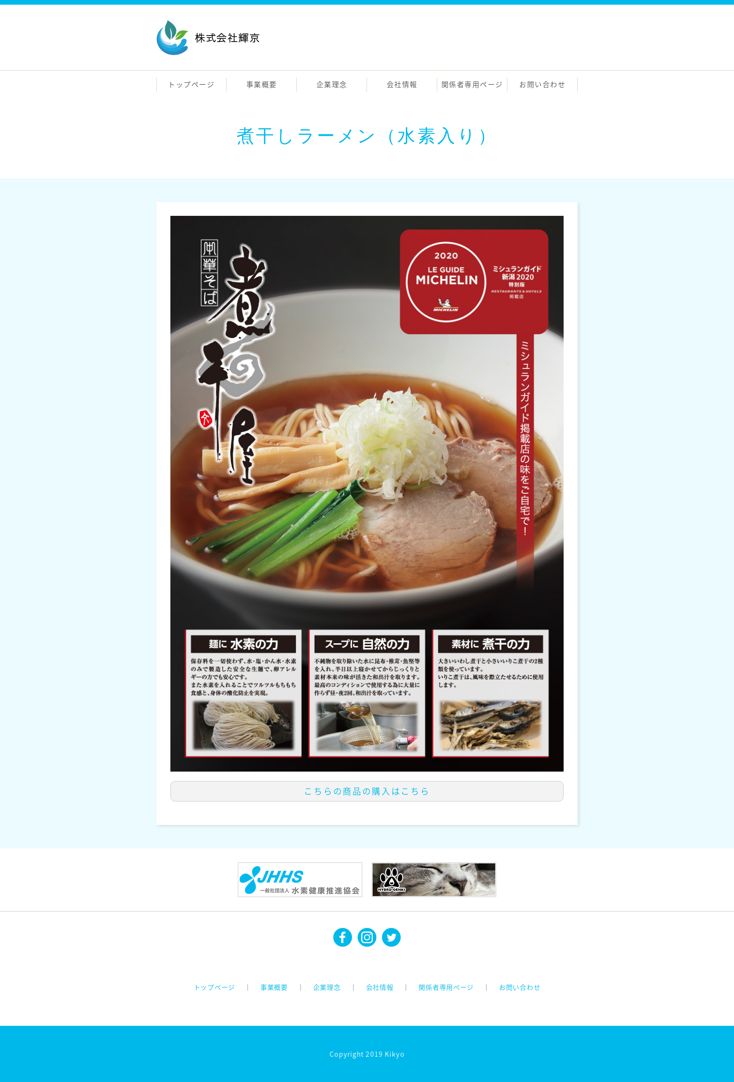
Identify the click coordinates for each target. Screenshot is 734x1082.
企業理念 (331, 84)
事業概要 (261, 84)
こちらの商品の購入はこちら (367, 791)
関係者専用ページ (472, 84)
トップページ (191, 84)
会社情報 (402, 84)
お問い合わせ (542, 84)
